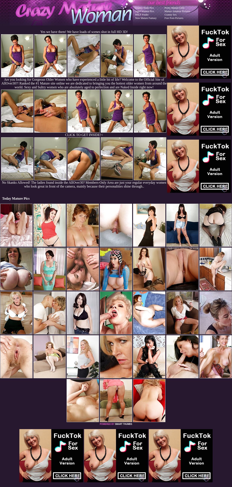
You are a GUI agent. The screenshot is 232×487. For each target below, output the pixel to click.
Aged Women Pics (144, 11)
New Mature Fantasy (146, 18)
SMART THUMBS (123, 424)
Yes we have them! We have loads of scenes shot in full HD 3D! (84, 32)
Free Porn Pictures (174, 18)
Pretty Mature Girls (174, 7)
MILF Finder (142, 14)
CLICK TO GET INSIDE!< (84, 135)
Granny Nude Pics (144, 7)
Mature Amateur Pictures (177, 11)
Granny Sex (171, 14)
